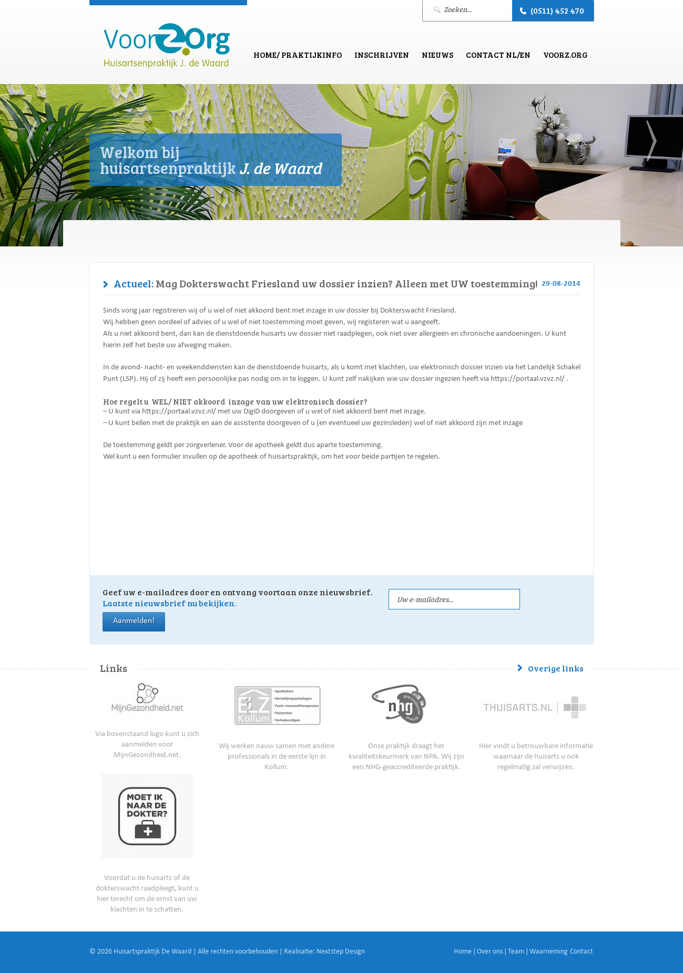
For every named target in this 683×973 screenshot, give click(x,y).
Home (463, 952)
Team (516, 952)
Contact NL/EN (498, 54)
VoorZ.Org (565, 54)
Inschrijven (381, 54)
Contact (581, 952)
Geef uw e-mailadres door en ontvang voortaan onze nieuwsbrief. (238, 597)
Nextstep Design (341, 952)
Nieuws (437, 54)
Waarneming (548, 952)
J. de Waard (166, 46)
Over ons (490, 952)
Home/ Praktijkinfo (297, 54)
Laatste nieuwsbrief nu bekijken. (170, 602)
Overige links (556, 668)
